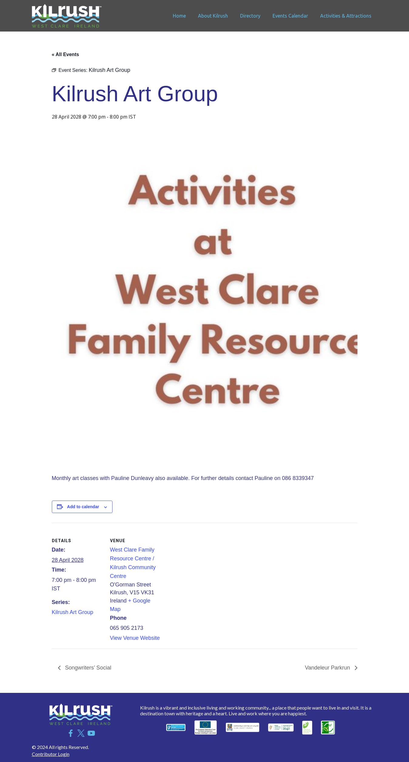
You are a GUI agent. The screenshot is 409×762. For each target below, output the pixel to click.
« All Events (65, 54)
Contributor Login (50, 754)
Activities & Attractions (345, 15)
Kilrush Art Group (72, 612)
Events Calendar (290, 15)
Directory (250, 15)
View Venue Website (135, 638)
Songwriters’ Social (87, 668)
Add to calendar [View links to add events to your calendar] (83, 506)
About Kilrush (213, 15)
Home (179, 15)
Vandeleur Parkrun (328, 668)
